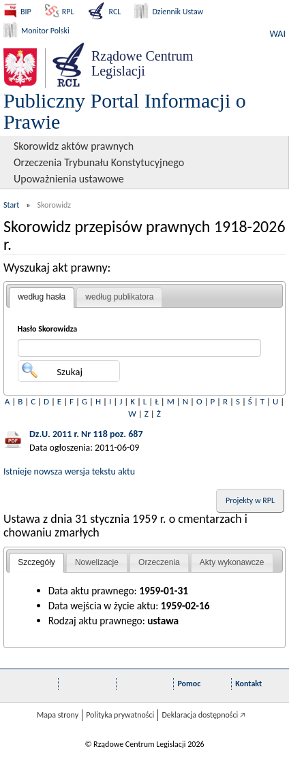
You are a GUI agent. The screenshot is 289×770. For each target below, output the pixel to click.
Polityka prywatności (120, 715)
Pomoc (188, 683)
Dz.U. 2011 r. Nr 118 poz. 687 (86, 434)
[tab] (41, 297)
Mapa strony (57, 715)
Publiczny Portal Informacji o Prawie (124, 111)
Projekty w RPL (250, 500)
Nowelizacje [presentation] (97, 562)
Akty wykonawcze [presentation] (232, 562)
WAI (278, 33)
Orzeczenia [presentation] (159, 562)
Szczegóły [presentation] (36, 562)
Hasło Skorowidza (48, 329)
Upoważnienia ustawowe (69, 178)
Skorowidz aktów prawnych (74, 146)
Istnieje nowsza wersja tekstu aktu (69, 471)
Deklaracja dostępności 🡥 (203, 715)
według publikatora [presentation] (119, 297)
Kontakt (248, 683)
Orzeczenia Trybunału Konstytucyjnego (99, 162)
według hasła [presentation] (41, 297)
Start (11, 205)
